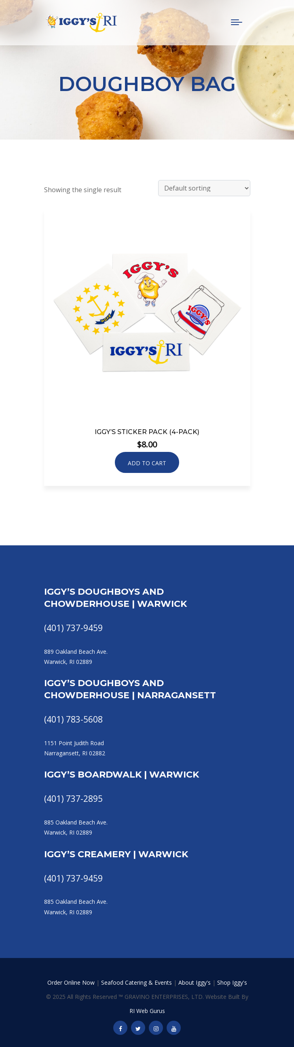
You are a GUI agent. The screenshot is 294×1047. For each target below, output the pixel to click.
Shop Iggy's (232, 982)
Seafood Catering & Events (136, 982)
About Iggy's (194, 982)
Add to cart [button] (147, 463)
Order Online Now (71, 982)
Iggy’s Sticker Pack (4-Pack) (147, 432)
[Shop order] (204, 188)
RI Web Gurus (147, 1011)
